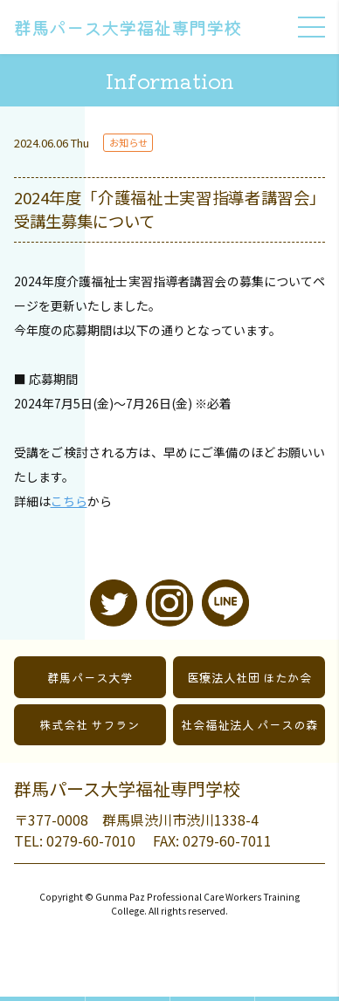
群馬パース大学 (90, 677)
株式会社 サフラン (89, 724)
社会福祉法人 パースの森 (249, 724)
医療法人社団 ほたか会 (249, 677)
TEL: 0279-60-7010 (74, 840)
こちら (69, 501)
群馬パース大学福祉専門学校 (127, 27)
